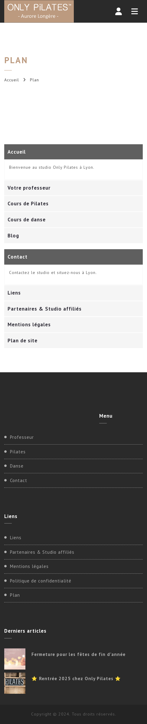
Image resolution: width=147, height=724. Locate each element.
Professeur (22, 437)
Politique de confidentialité (40, 581)
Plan (15, 595)
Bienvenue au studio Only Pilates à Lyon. (51, 167)
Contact (18, 480)
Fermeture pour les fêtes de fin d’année (78, 654)
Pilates (18, 452)
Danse (17, 466)
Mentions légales (29, 566)
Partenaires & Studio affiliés (42, 552)
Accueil (11, 80)
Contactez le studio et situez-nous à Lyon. (53, 272)
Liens (15, 537)
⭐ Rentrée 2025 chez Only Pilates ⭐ (76, 678)
